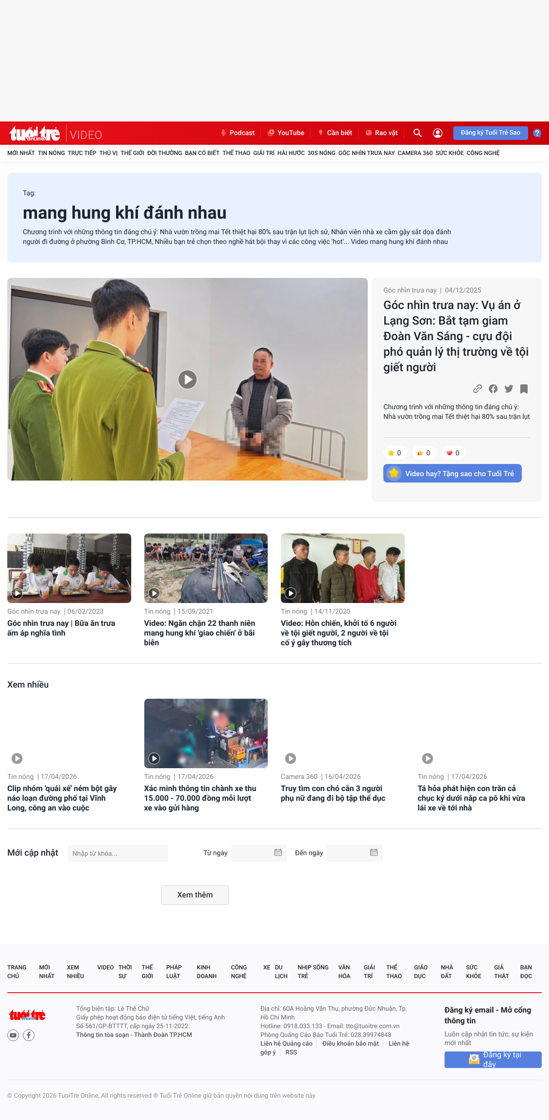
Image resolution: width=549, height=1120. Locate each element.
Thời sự (125, 972)
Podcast (237, 133)
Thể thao (236, 153)
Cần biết (334, 133)
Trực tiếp (82, 153)
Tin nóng (51, 153)
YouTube (285, 133)
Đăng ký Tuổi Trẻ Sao (490, 133)
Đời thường (164, 153)
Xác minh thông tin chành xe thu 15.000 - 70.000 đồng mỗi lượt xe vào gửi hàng (200, 798)
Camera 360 (415, 153)
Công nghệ (482, 153)
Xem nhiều (28, 685)
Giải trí (263, 153)
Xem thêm (195, 894)
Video (105, 967)
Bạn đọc (526, 972)
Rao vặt (381, 133)
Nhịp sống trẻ (313, 972)
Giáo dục (421, 972)
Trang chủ (16, 972)
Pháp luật (174, 972)
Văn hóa (344, 972)
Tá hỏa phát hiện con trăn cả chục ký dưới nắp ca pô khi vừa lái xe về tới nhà (471, 798)
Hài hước (291, 153)
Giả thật (501, 972)
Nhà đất (447, 972)
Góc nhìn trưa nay (367, 153)
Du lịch (281, 972)
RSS (291, 1052)
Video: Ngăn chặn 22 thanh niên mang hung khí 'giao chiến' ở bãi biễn (200, 633)
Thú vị (108, 153)
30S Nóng (321, 153)
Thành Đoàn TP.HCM (163, 1035)
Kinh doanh (207, 972)
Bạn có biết (202, 153)
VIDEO (86, 135)
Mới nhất (21, 153)
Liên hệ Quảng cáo (286, 1044)
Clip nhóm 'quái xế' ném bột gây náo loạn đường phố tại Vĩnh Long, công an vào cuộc (62, 798)
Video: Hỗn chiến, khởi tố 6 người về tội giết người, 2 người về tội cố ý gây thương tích (338, 633)
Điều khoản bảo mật (351, 1044)
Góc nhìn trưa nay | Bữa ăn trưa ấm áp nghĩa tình (61, 628)
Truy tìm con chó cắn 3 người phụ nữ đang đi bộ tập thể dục (333, 793)
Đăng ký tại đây (502, 1059)
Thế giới (132, 153)
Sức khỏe (450, 153)
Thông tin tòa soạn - (105, 1035)
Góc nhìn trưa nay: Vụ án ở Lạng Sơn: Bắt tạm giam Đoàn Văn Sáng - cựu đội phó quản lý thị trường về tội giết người (456, 336)
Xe (266, 967)
